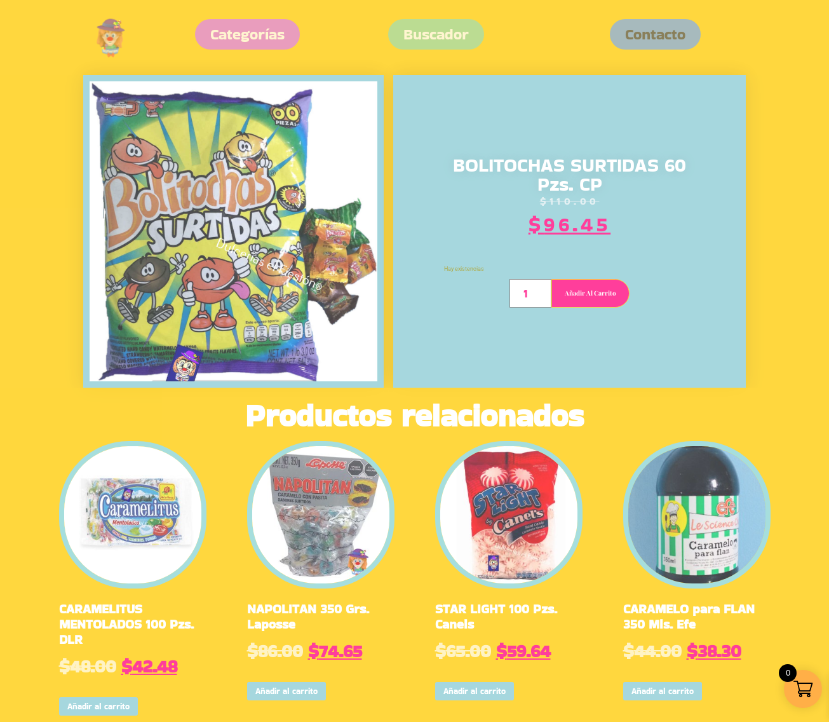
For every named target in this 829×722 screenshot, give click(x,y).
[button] (655, 34)
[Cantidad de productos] (530, 293)
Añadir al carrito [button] (98, 706)
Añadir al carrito (590, 293)
